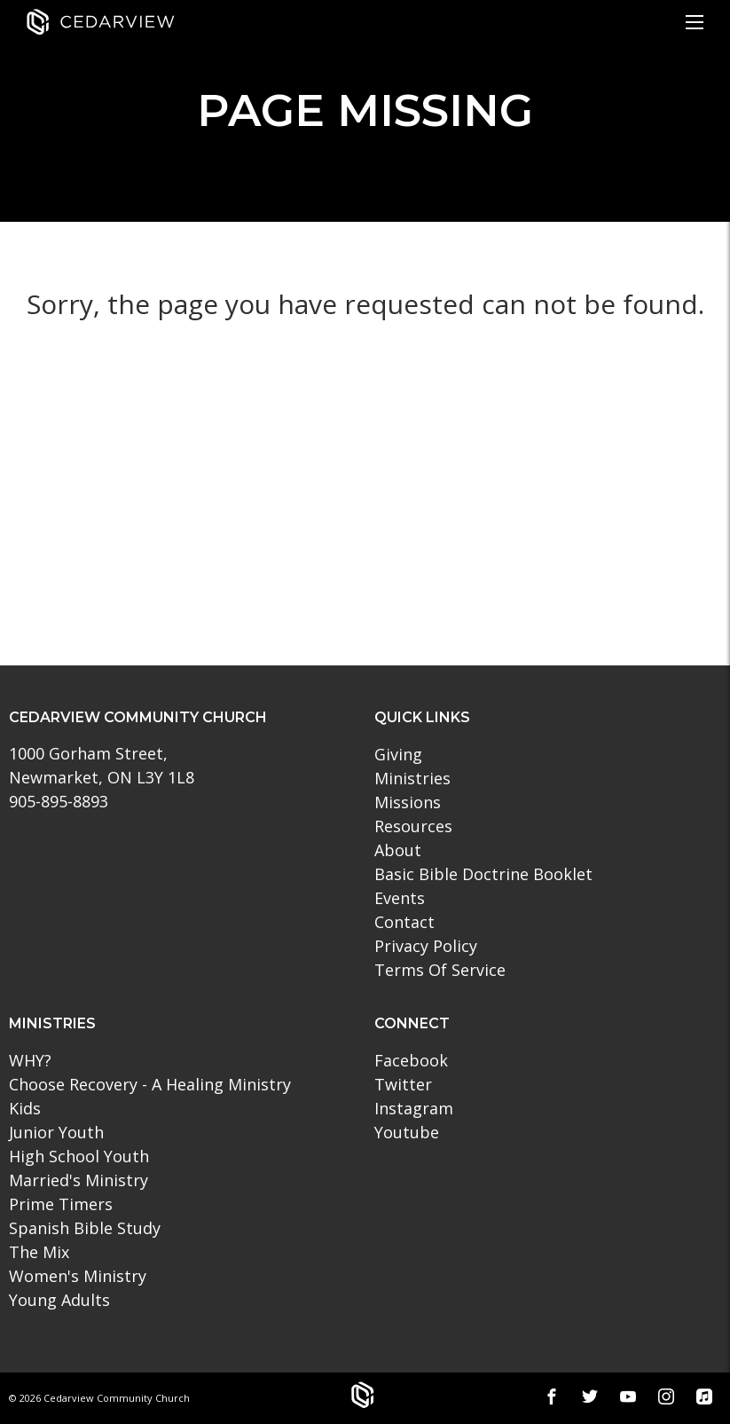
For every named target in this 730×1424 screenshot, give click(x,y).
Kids (25, 1108)
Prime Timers (61, 1204)
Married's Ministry (78, 1180)
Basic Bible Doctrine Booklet (483, 874)
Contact (404, 921)
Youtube (406, 1132)
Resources (413, 826)
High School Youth (79, 1156)
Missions (407, 802)
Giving (398, 754)
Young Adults (59, 1299)
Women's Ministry (77, 1275)
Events (399, 898)
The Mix (39, 1252)
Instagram (413, 1108)
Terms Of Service (440, 969)
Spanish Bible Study (85, 1228)
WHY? (30, 1060)
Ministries (412, 778)
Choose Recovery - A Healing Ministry (150, 1084)
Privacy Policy (425, 945)
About (397, 850)
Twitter (403, 1084)
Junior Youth (56, 1132)
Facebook (411, 1060)
